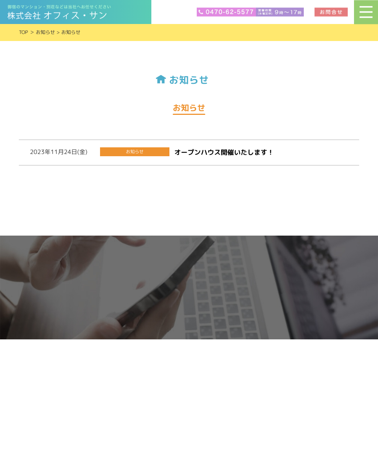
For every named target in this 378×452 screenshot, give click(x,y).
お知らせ (45, 32)
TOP (23, 32)
